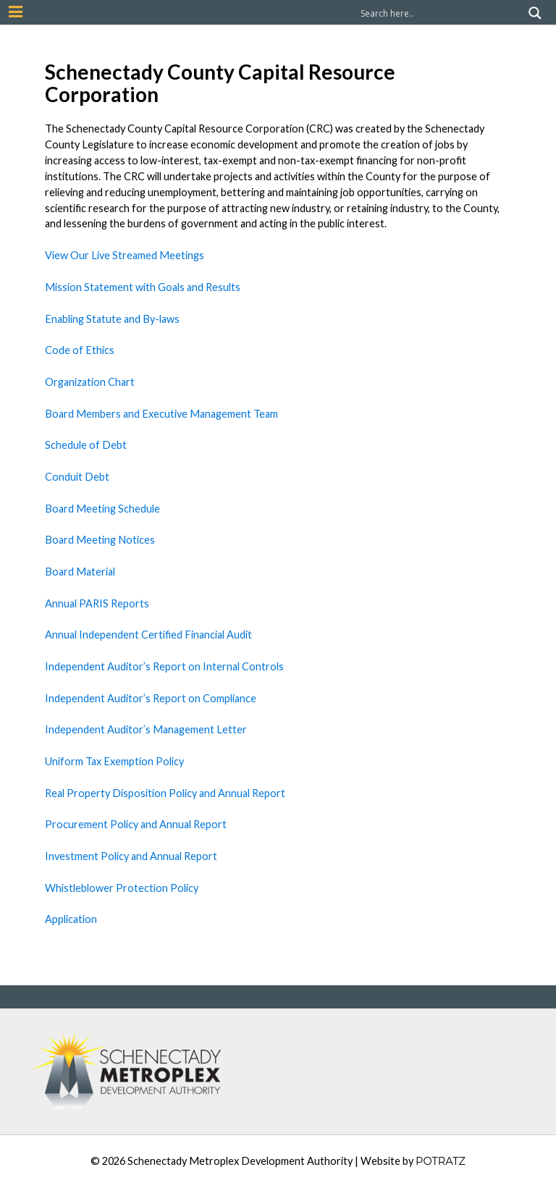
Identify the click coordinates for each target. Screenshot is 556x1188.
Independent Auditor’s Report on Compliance (150, 698)
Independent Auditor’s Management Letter (146, 729)
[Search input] (441, 13)
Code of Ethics (79, 350)
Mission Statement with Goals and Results (142, 287)
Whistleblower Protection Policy (121, 888)
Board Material (80, 571)
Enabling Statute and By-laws (112, 319)
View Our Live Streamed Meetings (124, 255)
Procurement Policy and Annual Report (136, 824)
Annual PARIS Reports (97, 603)
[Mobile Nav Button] (15, 11)
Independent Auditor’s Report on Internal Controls (164, 666)
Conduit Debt (77, 477)
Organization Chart (90, 382)
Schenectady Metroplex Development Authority (240, 1161)
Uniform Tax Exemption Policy (114, 761)
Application (71, 919)
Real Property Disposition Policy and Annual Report (165, 793)
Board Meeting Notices (100, 540)
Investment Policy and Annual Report (131, 856)
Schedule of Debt (86, 445)
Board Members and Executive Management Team (161, 414)
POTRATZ (441, 1161)
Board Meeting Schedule (102, 508)
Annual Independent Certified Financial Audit (148, 634)
